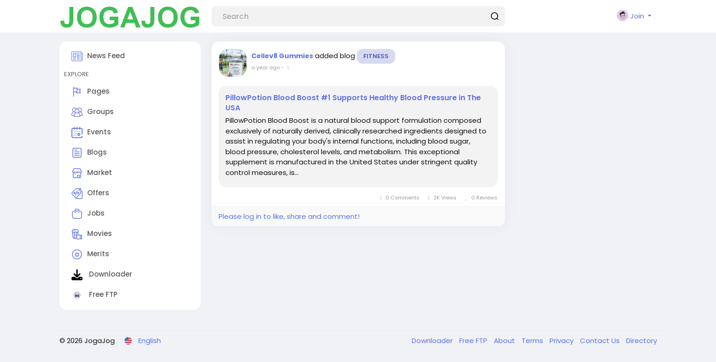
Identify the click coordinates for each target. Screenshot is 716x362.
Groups (92, 112)
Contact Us (600, 340)
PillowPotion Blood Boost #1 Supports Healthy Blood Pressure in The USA (353, 103)
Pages (90, 91)
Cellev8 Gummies (282, 55)
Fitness (376, 56)
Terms (533, 340)
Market (91, 173)
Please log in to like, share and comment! (289, 216)
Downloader (101, 274)
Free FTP (94, 295)
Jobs (88, 213)
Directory (641, 340)
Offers (90, 193)
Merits (90, 254)
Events (91, 132)
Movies (91, 234)
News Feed (98, 56)
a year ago (265, 67)
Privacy (562, 340)
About (505, 340)
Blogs (89, 152)
